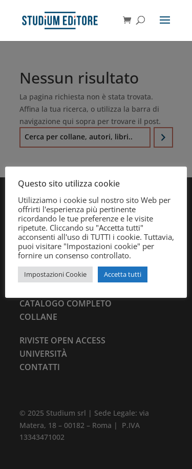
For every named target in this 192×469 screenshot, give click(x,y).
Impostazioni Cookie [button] (55, 274)
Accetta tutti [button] (122, 274)
